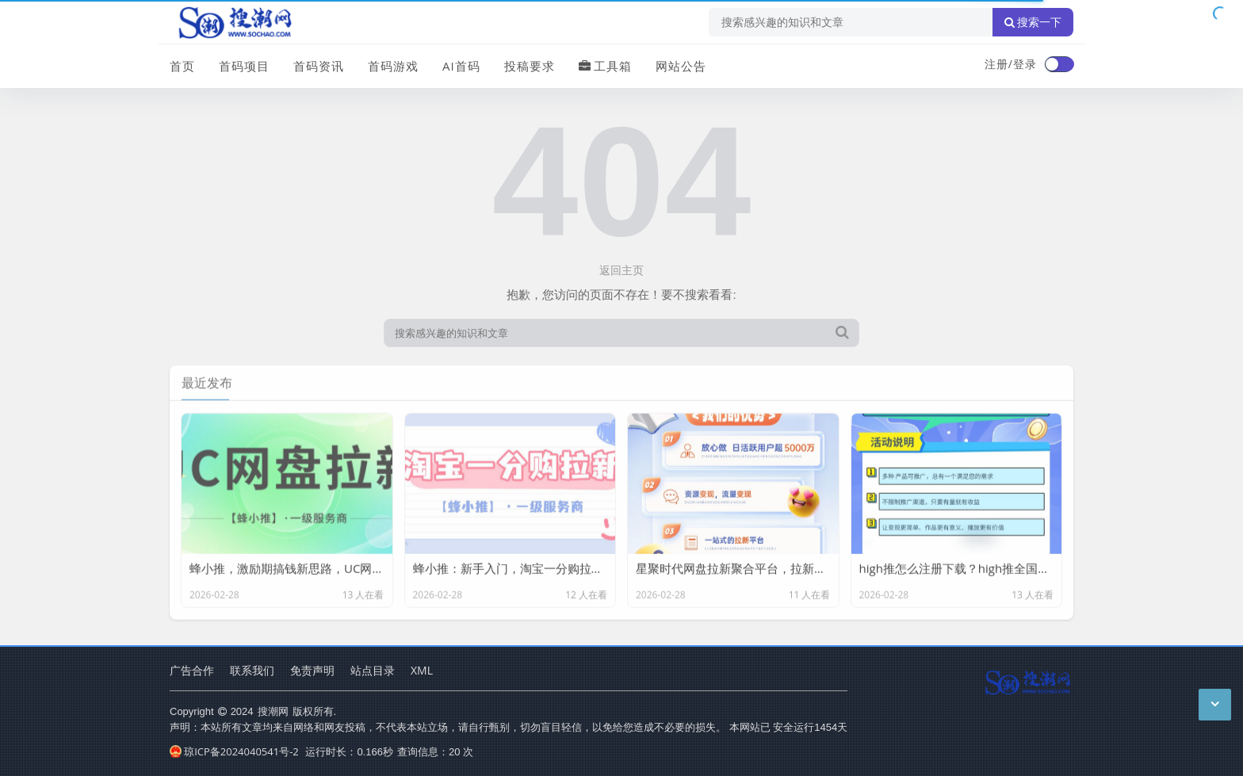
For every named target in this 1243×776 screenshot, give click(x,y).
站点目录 (372, 670)
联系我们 (252, 670)
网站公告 (681, 66)
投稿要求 (529, 66)
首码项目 (244, 66)
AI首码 (461, 66)
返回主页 (621, 269)
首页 (182, 66)
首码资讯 (318, 66)
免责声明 (312, 670)
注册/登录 (1011, 63)
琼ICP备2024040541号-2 (234, 751)
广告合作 (192, 670)
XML (422, 670)
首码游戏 (393, 66)
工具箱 (605, 66)
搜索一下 (1032, 22)
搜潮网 (273, 711)
